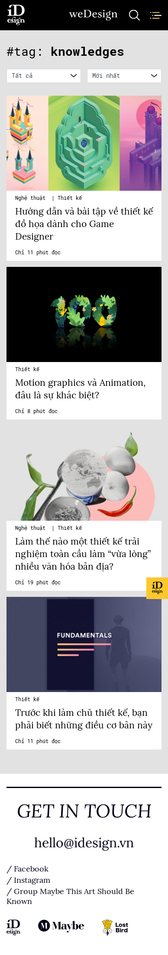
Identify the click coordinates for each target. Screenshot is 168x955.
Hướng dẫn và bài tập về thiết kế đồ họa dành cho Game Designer (84, 224)
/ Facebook (27, 869)
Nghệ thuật (31, 198)
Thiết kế (70, 198)
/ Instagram (28, 880)
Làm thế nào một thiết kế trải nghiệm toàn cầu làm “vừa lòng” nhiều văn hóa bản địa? (83, 554)
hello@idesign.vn (84, 843)
